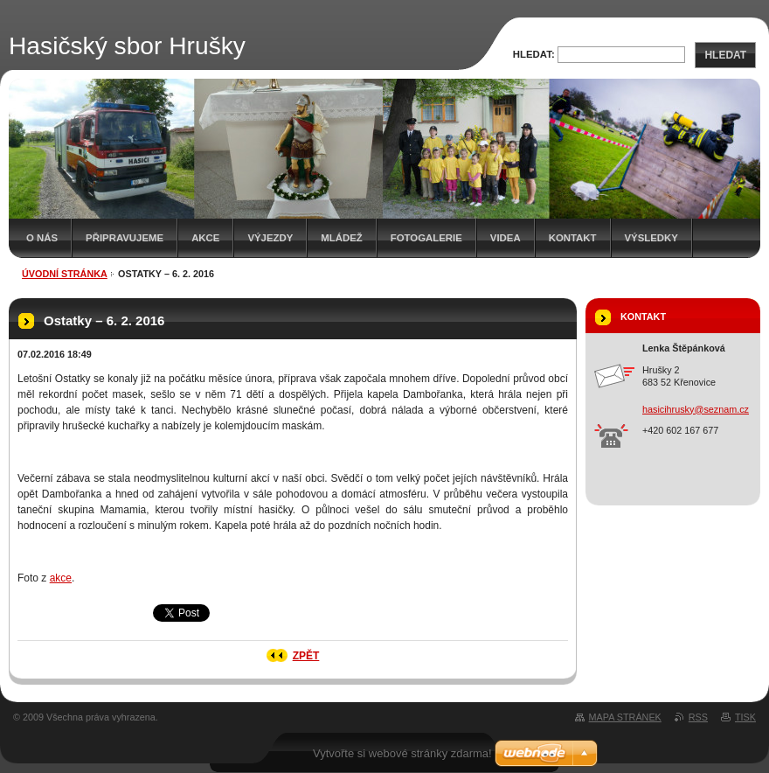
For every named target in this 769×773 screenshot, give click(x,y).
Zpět (306, 656)
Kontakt (573, 238)
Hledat (725, 55)
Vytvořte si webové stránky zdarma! (402, 753)
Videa (505, 238)
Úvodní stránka (64, 273)
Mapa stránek (625, 717)
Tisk (745, 717)
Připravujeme (124, 238)
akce (61, 578)
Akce (205, 238)
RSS (698, 717)
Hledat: (534, 54)
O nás (42, 238)
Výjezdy (270, 238)
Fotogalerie (426, 238)
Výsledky (651, 238)
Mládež (341, 238)
